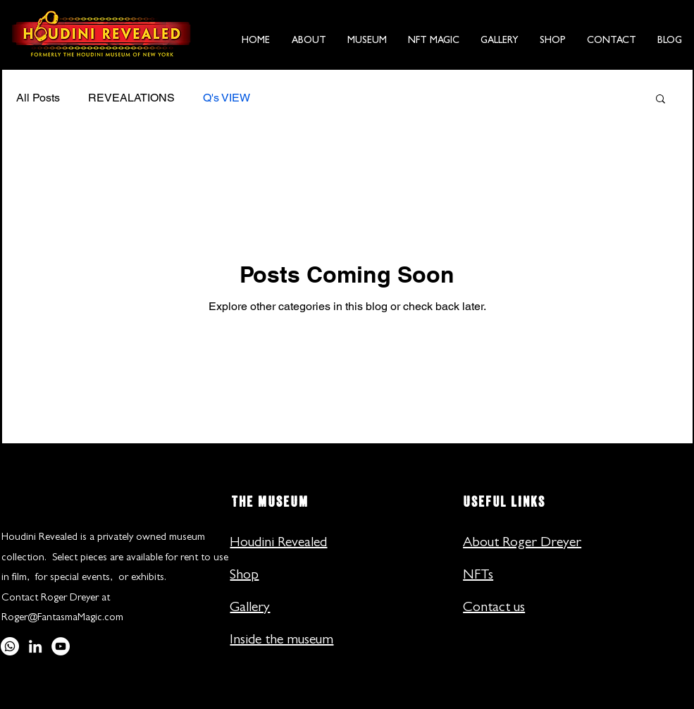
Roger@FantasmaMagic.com (62, 618)
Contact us (494, 608)
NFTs (478, 576)
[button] (309, 34)
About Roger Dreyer (522, 543)
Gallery (250, 608)
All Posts (38, 97)
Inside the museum (281, 641)
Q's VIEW (226, 97)
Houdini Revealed (278, 543)
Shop (244, 576)
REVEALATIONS (131, 97)
